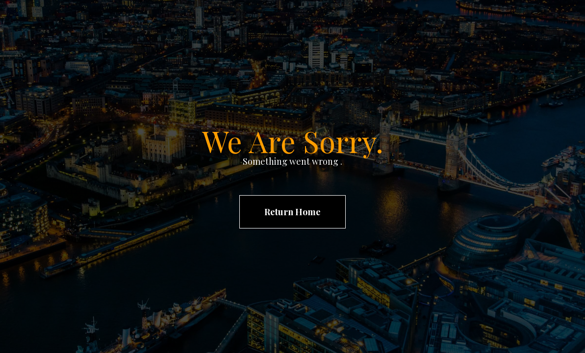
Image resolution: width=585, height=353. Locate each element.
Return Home (292, 212)
